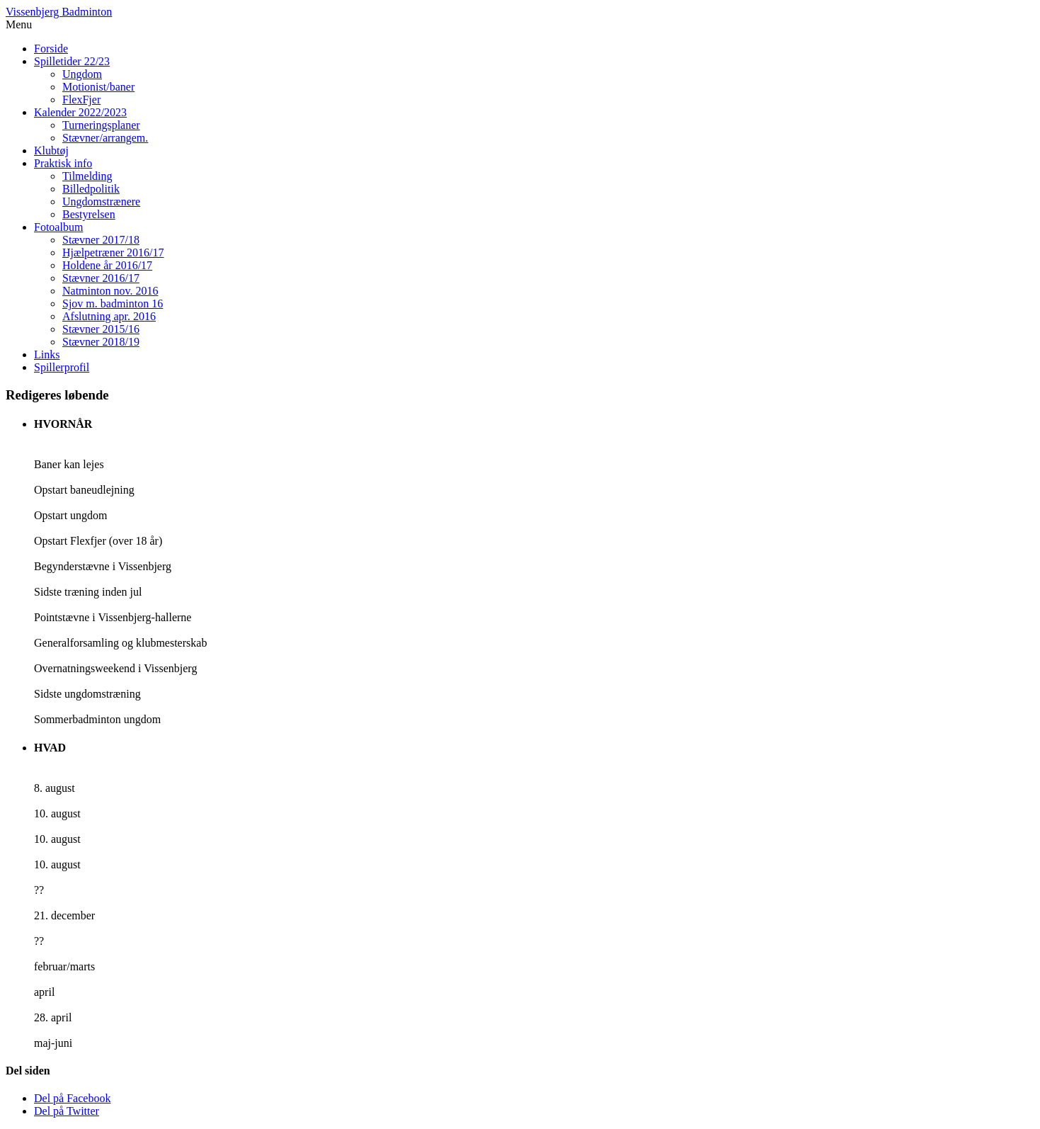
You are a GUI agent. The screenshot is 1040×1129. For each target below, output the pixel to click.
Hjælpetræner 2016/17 (113, 252)
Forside (51, 48)
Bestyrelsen (88, 214)
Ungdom (82, 74)
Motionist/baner (98, 87)
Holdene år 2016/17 (107, 265)
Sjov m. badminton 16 (112, 303)
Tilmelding (87, 176)
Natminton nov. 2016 (110, 291)
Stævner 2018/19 (100, 342)
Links (46, 354)
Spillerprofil (61, 367)
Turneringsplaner (101, 125)
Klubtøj (51, 150)
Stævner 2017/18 (100, 240)
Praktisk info (63, 163)
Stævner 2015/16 (100, 329)
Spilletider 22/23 (72, 61)
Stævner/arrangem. (105, 138)
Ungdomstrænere (101, 201)
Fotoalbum (58, 227)
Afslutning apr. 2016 (109, 316)
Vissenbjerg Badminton (59, 12)
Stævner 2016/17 (100, 278)
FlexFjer (81, 99)
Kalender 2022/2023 (80, 112)
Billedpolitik (91, 189)
